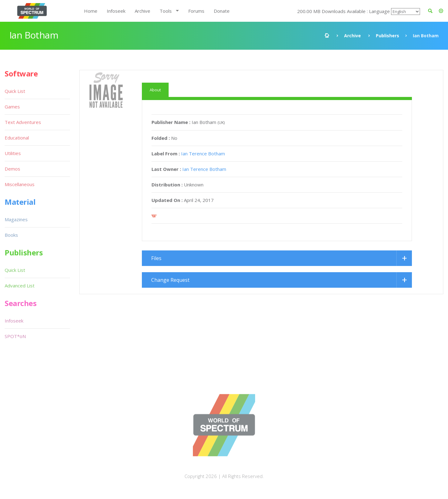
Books (11, 235)
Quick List (15, 91)
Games (12, 106)
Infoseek (116, 11)
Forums (196, 11)
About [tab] (155, 90)
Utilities (13, 153)
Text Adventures (23, 122)
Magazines (16, 219)
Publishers (387, 36)
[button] (441, 11)
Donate (222, 11)
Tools (166, 11)
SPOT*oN (15, 336)
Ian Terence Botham (203, 153)
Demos (12, 169)
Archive (142, 11)
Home (90, 11)
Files (156, 258)
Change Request (170, 280)
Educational (17, 138)
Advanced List (20, 285)
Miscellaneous (20, 184)
